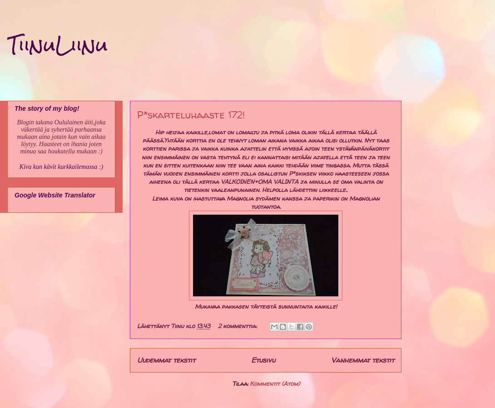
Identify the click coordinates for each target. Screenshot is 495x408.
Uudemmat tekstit (166, 360)
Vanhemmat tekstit (362, 360)
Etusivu (263, 360)
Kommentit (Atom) (275, 383)
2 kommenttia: (238, 326)
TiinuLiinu (57, 45)
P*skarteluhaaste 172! (191, 115)
